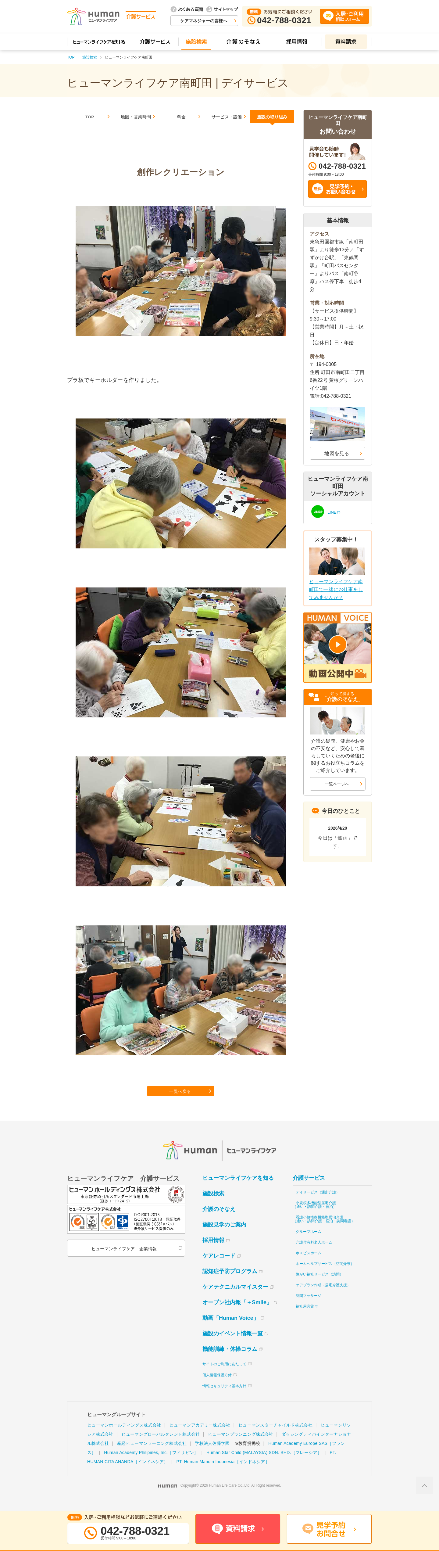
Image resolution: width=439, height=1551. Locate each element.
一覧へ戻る (181, 1101)
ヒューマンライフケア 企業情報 (122, 1260)
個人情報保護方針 (217, 1387)
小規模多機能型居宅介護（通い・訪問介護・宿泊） (315, 1217)
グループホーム (308, 1243)
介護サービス (309, 1190)
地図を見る (336, 453)
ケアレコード (218, 1268)
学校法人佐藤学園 (212, 1455)
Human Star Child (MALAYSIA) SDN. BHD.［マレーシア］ (264, 1464)
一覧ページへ (337, 783)
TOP (70, 57)
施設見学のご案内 (224, 1236)
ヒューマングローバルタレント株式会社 (160, 1446)
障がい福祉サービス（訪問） (319, 1286)
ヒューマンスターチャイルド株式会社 (275, 1436)
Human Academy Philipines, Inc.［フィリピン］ (151, 1464)
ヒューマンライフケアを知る (238, 1190)
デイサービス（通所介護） (318, 1204)
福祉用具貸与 (307, 1318)
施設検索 (89, 57)
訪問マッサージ (308, 1307)
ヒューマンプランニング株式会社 (240, 1446)
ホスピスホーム (308, 1265)
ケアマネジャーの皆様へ (203, 20)
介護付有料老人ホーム (314, 1254)
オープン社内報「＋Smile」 (237, 1314)
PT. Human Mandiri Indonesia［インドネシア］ (222, 1473)
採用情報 (213, 1252)
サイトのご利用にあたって (224, 1376)
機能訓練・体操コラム (229, 1361)
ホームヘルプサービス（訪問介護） (325, 1275)
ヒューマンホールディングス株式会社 (124, 1436)
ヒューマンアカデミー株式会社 (199, 1436)
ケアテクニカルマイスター (235, 1299)
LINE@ (335, 511)
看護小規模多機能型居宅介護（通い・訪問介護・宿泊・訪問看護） (324, 1231)
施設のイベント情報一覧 (232, 1345)
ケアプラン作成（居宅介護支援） (323, 1297)
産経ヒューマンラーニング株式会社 (152, 1455)
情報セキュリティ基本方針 (224, 1398)
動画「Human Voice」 (230, 1330)
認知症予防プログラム (229, 1283)
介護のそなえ (218, 1221)
